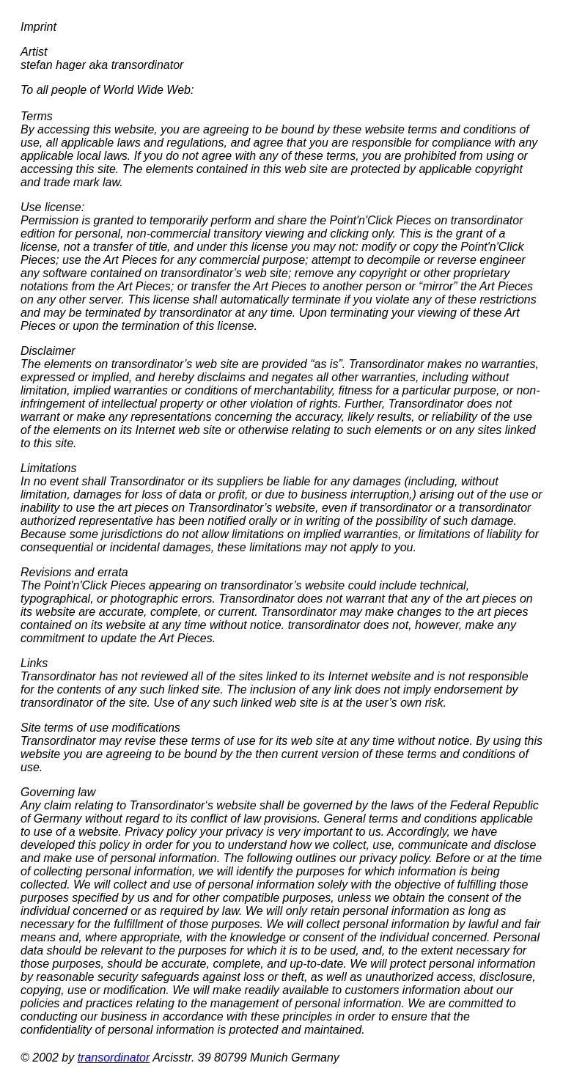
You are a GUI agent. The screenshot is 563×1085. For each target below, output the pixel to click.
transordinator (114, 1057)
